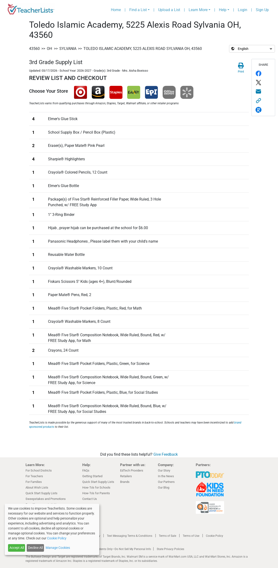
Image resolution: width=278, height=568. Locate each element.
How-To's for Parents (96, 493)
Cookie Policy (214, 535)
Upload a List (169, 10)
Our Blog (163, 487)
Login (242, 10)
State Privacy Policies (170, 549)
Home (116, 10)
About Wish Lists (37, 487)
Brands (125, 482)
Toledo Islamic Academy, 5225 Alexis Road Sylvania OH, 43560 (142, 48)
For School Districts (39, 470)
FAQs (85, 470)
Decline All (35, 548)
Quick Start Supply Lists (41, 493)
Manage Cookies (58, 548)
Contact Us (89, 499)
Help (222, 10)
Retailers (126, 476)
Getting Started (92, 476)
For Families (34, 482)
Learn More (198, 10)
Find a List (138, 10)
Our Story (164, 470)
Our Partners (166, 482)
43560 (34, 48)
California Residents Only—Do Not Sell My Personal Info (116, 549)
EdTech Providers (131, 470)
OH (49, 48)
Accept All (16, 548)
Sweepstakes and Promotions (46, 499)
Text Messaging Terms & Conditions (129, 535)
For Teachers (34, 476)
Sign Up (262, 10)
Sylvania (67, 48)
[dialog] (52, 529)
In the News (166, 476)
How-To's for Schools (96, 487)
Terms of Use (191, 535)
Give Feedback (165, 454)
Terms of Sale (167, 535)
